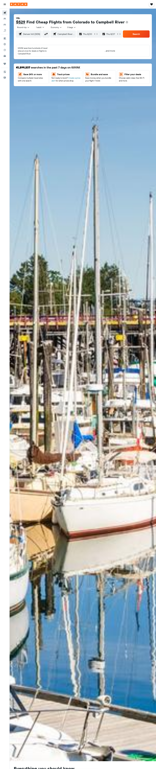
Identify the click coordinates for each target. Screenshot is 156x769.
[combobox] (56, 27)
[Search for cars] (4, 24)
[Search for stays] (4, 18)
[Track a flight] (4, 50)
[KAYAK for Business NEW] (4, 56)
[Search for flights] (4, 13)
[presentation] (127, 22)
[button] (5, 4)
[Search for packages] (4, 30)
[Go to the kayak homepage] (18, 4)
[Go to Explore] (4, 44)
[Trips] (4, 64)
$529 (20, 22)
